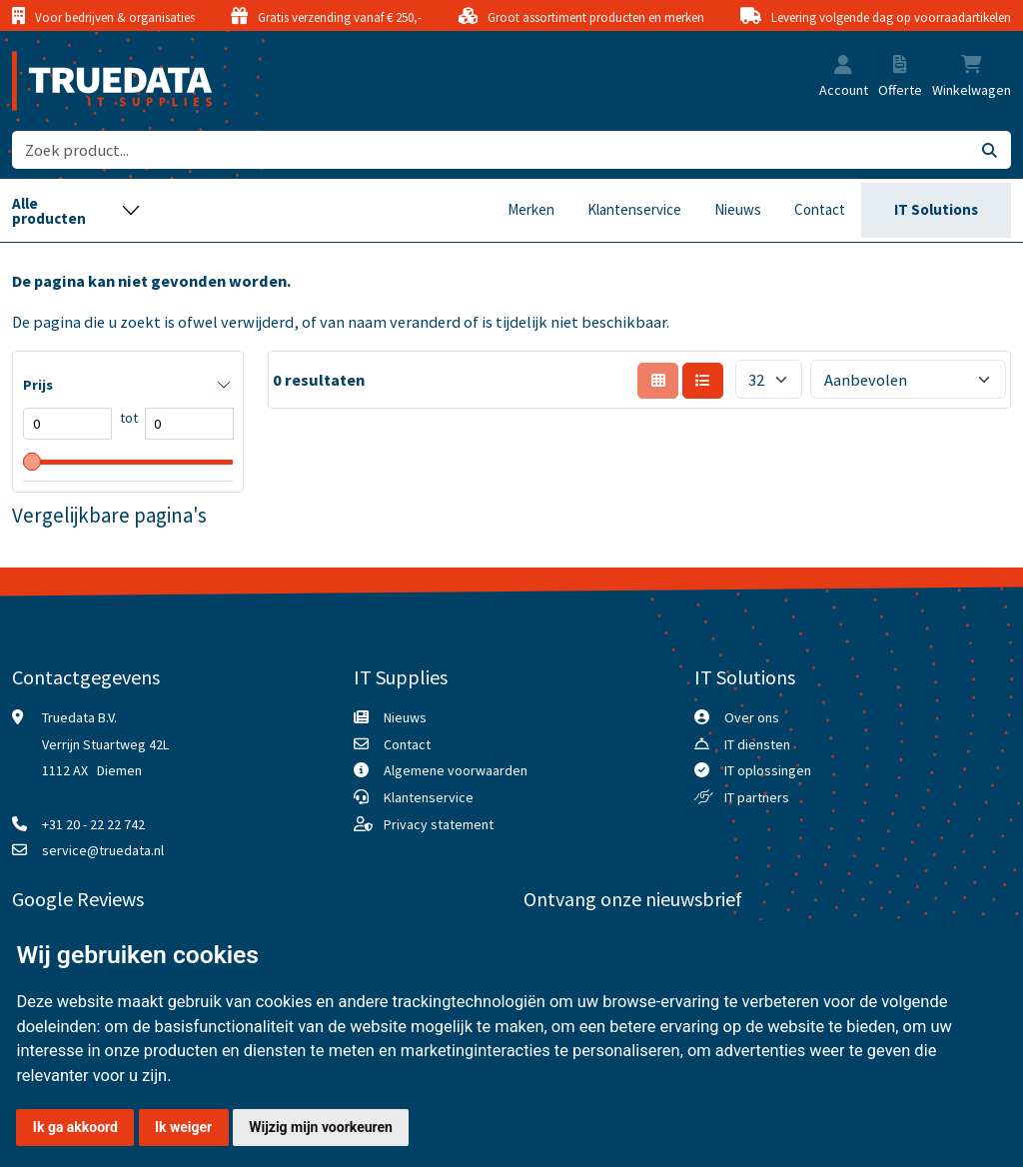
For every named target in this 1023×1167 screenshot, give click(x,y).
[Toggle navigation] (76, 210)
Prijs (38, 385)
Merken (531, 209)
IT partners (756, 797)
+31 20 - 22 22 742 (93, 824)
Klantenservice (634, 209)
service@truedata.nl (103, 850)
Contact (819, 209)
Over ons (751, 717)
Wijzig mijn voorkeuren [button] (321, 1127)
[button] (843, 66)
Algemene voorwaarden (455, 770)
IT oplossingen (767, 770)
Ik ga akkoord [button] (75, 1127)
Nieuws (737, 209)
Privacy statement (439, 824)
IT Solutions (936, 209)
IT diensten (757, 744)
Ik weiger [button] (183, 1127)
